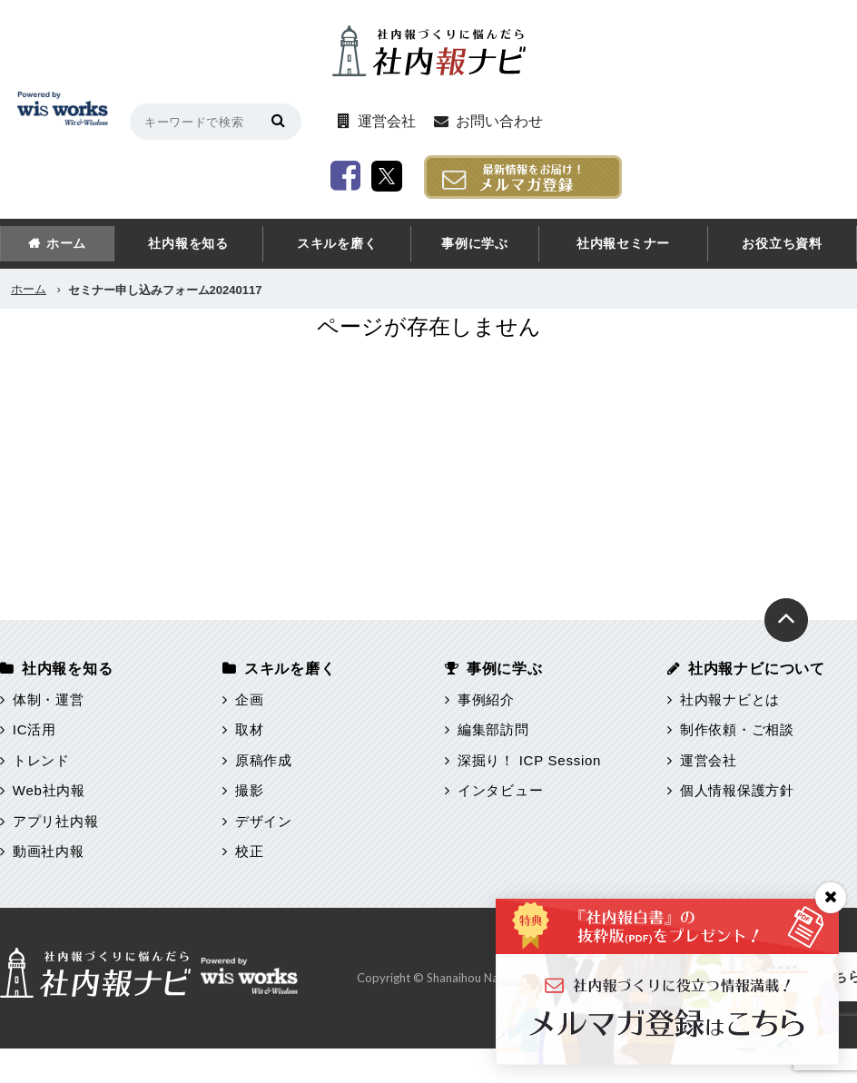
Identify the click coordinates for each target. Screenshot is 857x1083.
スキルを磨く (337, 243)
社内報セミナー (623, 243)
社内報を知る (188, 243)
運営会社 (402, 121)
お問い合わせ (515, 121)
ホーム (66, 243)
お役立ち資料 (782, 243)
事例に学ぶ (474, 243)
